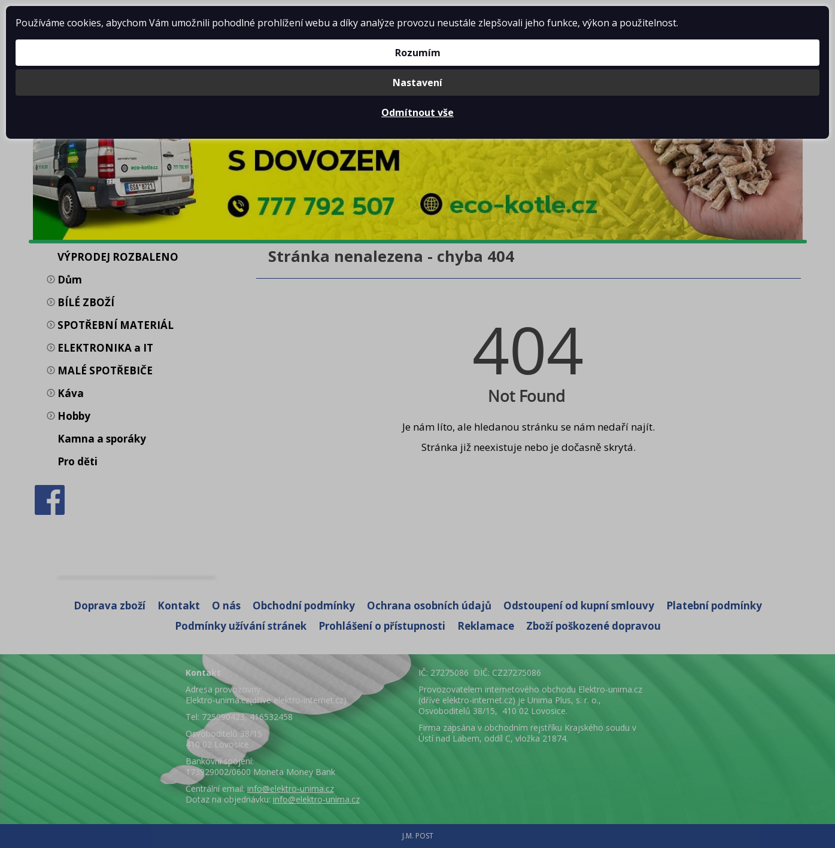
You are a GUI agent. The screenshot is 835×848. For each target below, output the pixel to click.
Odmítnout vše (417, 112)
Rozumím (418, 52)
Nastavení (417, 82)
